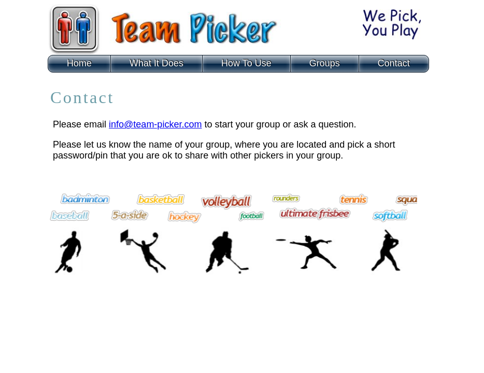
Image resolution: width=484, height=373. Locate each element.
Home (79, 63)
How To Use (246, 63)
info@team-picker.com (155, 124)
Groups (324, 63)
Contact (394, 63)
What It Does (156, 63)
